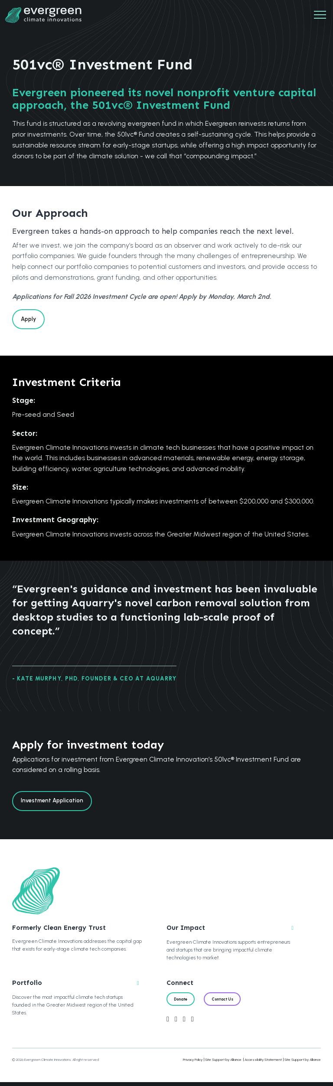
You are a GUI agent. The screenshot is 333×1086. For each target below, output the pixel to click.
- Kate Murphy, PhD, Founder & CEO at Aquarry (94, 680)
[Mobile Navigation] (320, 15)
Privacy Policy (192, 1063)
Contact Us (227, 1002)
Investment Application (54, 802)
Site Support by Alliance (223, 1063)
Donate (182, 1002)
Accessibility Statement (263, 1063)
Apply (29, 319)
